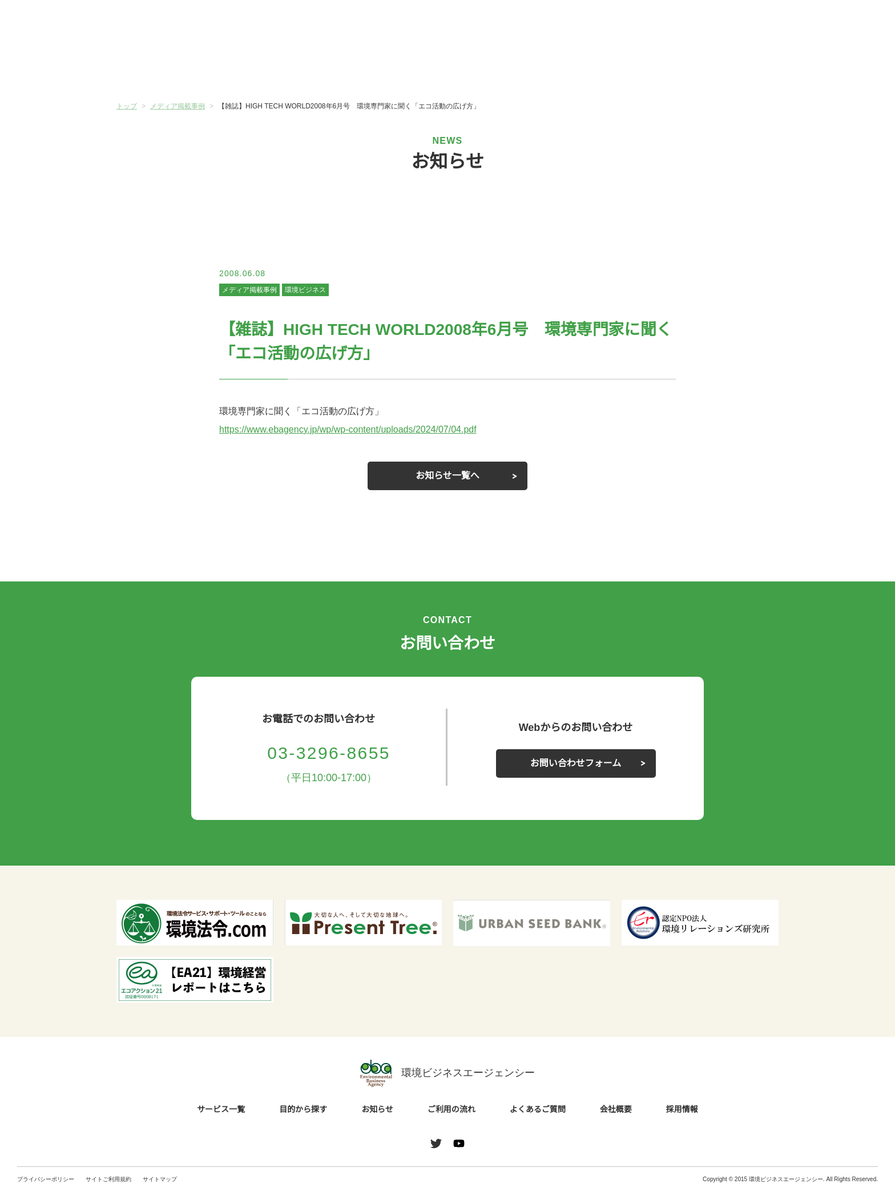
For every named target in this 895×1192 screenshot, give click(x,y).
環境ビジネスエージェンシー (447, 1073)
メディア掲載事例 (249, 289)
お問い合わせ (848, 24)
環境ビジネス (304, 289)
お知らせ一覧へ (447, 476)
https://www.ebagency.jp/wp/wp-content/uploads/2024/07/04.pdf (360, 430)
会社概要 (723, 68)
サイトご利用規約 (108, 1179)
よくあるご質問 (613, 68)
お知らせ (392, 66)
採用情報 (682, 1110)
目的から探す (282, 68)
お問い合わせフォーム (576, 763)
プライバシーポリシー (45, 1179)
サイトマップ (160, 1179)
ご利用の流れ (503, 68)
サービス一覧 (172, 68)
